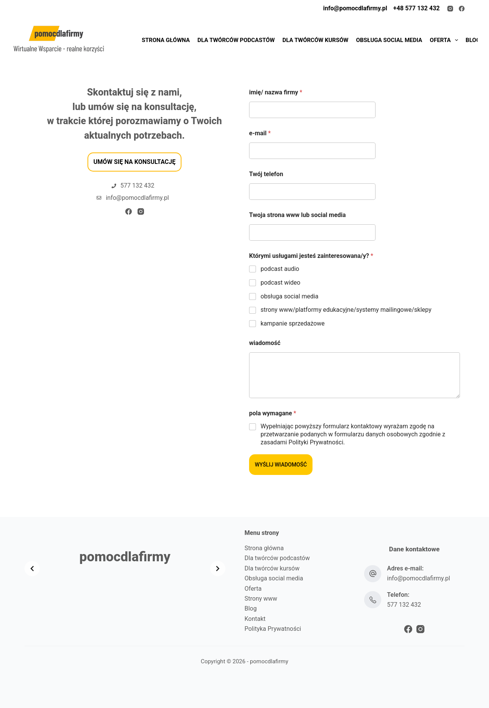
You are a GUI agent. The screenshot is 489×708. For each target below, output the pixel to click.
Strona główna (264, 548)
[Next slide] (217, 568)
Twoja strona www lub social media (297, 215)
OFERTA (445, 40)
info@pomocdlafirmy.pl (355, 8)
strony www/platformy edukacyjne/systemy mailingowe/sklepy (346, 309)
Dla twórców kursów (272, 568)
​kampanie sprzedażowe (293, 323)
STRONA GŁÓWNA (166, 40)
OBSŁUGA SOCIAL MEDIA (389, 40)
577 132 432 (404, 604)
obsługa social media (290, 296)
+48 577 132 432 (416, 8)
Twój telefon (266, 174)
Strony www (260, 598)
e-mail (260, 133)
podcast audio (280, 268)
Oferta (253, 588)
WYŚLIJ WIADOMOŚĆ (281, 465)
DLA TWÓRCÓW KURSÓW (315, 40)
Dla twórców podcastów (277, 558)
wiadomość (264, 343)
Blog (250, 608)
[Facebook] (462, 8)
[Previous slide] (32, 568)
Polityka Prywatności (272, 628)
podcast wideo (280, 282)
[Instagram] (450, 8)
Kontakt (255, 618)
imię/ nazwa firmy (275, 92)
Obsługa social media (273, 578)
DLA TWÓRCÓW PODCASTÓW (236, 40)
